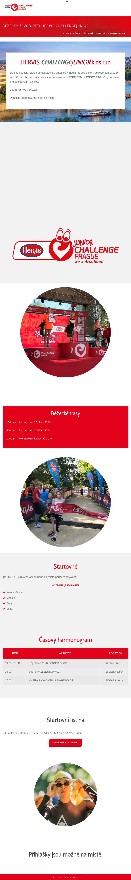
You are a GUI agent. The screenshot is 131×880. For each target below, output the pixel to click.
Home (66, 33)
